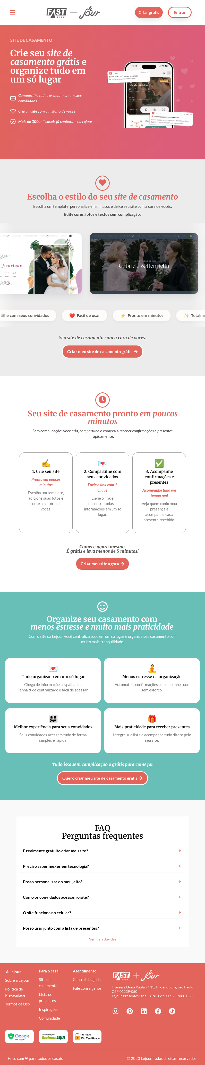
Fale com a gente (87, 982)
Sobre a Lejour (17, 974)
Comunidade (49, 1012)
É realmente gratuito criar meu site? (55, 844)
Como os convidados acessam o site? (56, 890)
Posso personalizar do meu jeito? (52, 875)
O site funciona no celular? (47, 906)
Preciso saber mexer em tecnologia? (56, 859)
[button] (12, 12)
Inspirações (48, 1003)
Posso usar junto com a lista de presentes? (61, 921)
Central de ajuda (87, 973)
